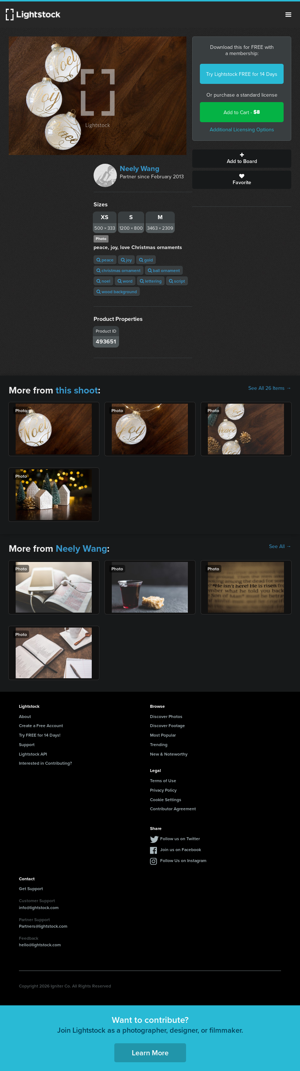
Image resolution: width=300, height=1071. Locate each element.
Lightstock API (33, 754)
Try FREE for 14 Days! (39, 735)
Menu (288, 14)
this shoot (77, 390)
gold (146, 260)
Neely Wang (139, 168)
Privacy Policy (163, 790)
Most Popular (163, 735)
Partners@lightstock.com (43, 926)
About (25, 716)
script (177, 281)
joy (126, 260)
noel (103, 281)
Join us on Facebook (180, 849)
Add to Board (242, 158)
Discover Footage (167, 725)
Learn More (150, 1052)
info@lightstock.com (39, 907)
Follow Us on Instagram (183, 860)
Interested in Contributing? (45, 763)
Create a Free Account (41, 725)
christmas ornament (118, 270)
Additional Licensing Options (242, 129)
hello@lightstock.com (40, 945)
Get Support (31, 888)
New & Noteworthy (169, 754)
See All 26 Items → (269, 388)
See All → (280, 546)
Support (27, 744)
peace (105, 260)
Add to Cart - (242, 112)
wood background (116, 291)
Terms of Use (163, 780)
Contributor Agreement (173, 809)
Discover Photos (166, 716)
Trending (158, 744)
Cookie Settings (165, 799)
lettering (151, 281)
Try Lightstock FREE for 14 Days (241, 74)
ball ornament (164, 270)
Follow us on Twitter (180, 838)
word (125, 281)
